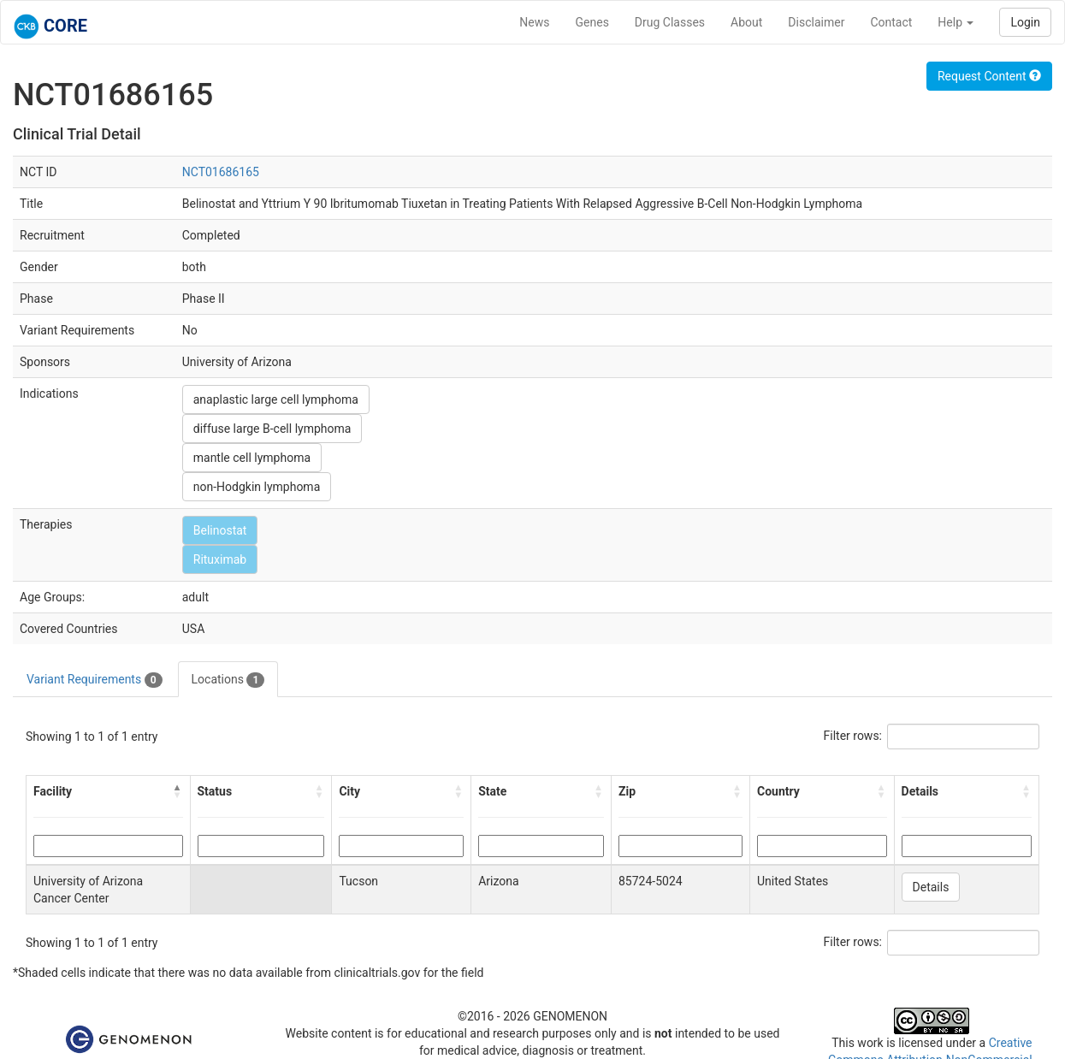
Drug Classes (670, 22)
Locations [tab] (228, 680)
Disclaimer (816, 22)
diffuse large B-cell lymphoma (272, 428)
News (534, 22)
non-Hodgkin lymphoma (257, 487)
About (746, 22)
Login (1025, 22)
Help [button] (955, 22)
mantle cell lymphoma (252, 457)
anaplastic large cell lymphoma (275, 399)
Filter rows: (853, 735)
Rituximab (219, 559)
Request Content (989, 76)
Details (931, 887)
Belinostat (220, 530)
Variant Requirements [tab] (95, 680)
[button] (178, 791)
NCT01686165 (220, 172)
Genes (592, 22)
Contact (891, 22)
